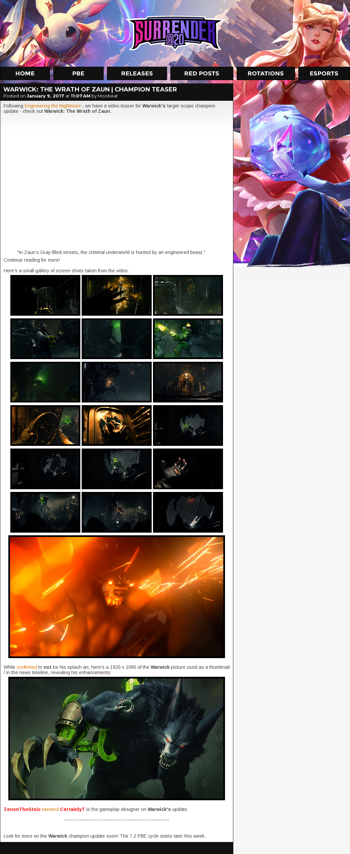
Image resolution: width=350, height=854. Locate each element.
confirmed (27, 667)
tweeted (51, 809)
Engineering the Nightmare (53, 105)
